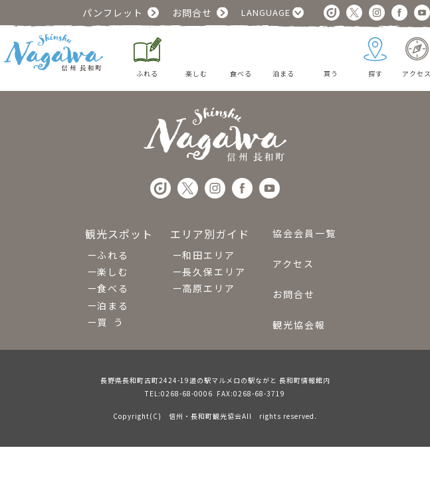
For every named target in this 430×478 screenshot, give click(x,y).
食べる (113, 288)
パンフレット (112, 12)
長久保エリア (214, 271)
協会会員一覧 (304, 234)
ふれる (113, 255)
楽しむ (113, 271)
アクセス (293, 263)
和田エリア (208, 255)
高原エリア (208, 288)
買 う (110, 322)
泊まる (113, 305)
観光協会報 (299, 324)
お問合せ (192, 12)
